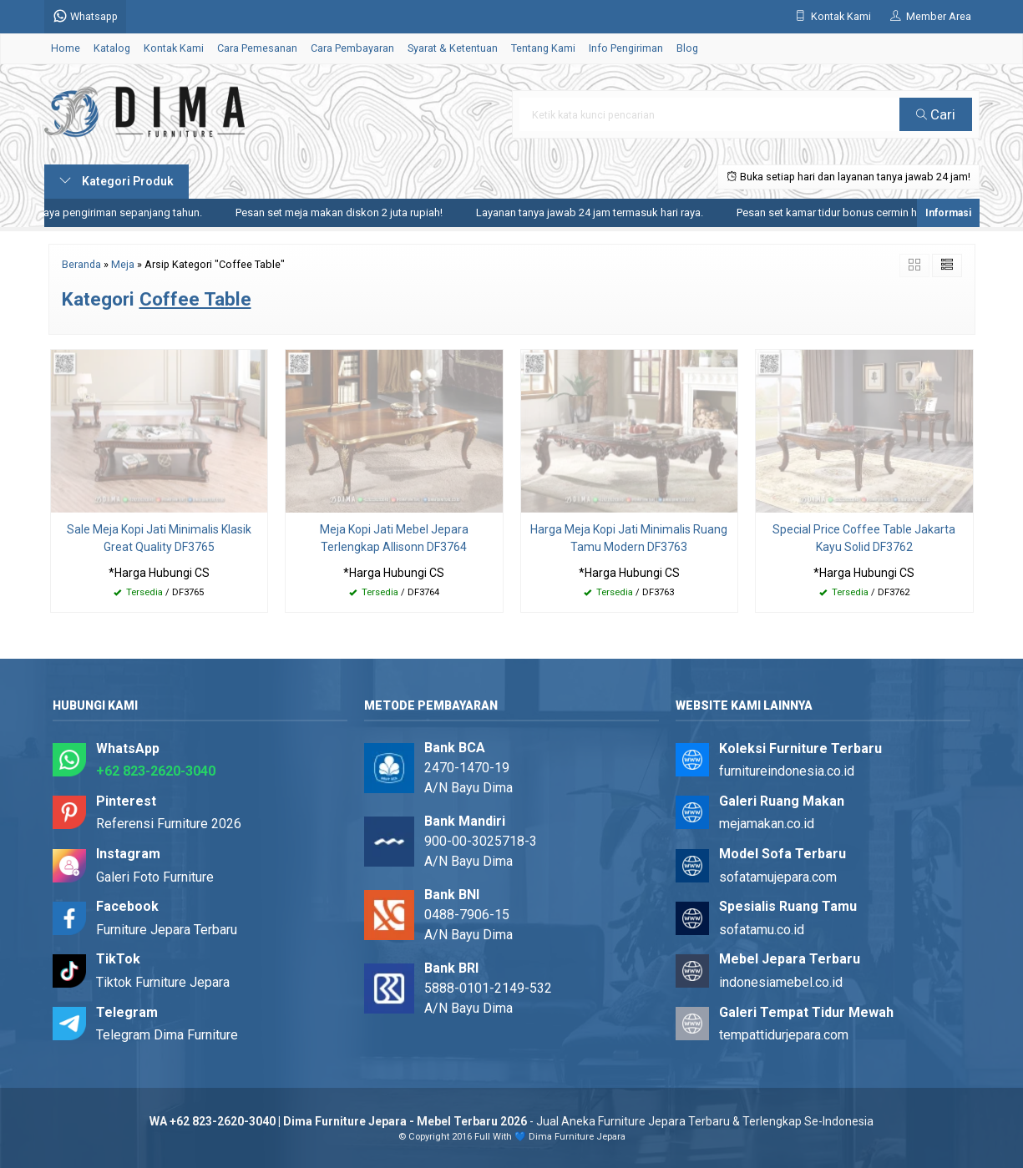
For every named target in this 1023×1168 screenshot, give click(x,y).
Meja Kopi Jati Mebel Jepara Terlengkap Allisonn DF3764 (394, 538)
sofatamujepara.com (778, 877)
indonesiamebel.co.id (781, 982)
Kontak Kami (174, 48)
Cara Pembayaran (352, 48)
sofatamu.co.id (761, 930)
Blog (687, 48)
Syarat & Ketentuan (453, 48)
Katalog (112, 48)
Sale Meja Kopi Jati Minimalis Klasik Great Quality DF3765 (159, 538)
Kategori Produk (116, 181)
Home (65, 48)
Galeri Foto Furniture (155, 877)
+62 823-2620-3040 (155, 771)
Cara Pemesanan (257, 48)
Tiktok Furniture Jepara (163, 982)
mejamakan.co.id (766, 824)
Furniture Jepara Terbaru (166, 930)
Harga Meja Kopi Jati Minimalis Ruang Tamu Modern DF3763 (628, 538)
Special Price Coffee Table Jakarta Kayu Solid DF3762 (863, 538)
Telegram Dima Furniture (167, 1035)
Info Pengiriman (626, 48)
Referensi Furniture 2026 (168, 824)
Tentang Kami (543, 48)
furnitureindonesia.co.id (786, 771)
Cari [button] (935, 114)
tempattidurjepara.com (783, 1035)
